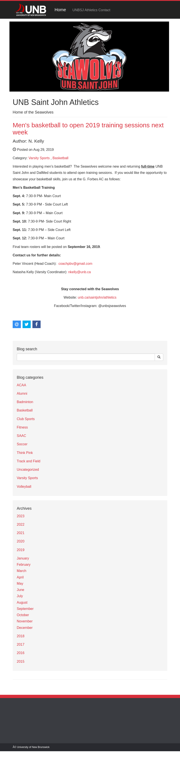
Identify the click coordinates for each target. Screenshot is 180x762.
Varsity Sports (39, 158)
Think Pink (25, 453)
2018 (20, 636)
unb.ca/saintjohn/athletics (97, 297)
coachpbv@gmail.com (75, 263)
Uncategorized (28, 469)
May (20, 583)
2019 (20, 550)
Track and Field (28, 461)
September (25, 609)
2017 (20, 644)
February (24, 564)
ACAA (21, 385)
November (25, 621)
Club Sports (26, 419)
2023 (20, 516)
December (25, 628)
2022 (20, 524)
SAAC (21, 436)
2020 (20, 541)
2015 (20, 661)
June (20, 590)
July (20, 596)
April (20, 577)
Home (60, 9)
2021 (20, 533)
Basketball (61, 158)
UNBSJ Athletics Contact (91, 10)
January (23, 558)
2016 (20, 653)
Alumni (22, 393)
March (21, 571)
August (22, 602)
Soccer (22, 444)
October (23, 615)
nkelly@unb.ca (79, 272)
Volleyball (24, 486)
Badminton (25, 402)
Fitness (22, 427)
